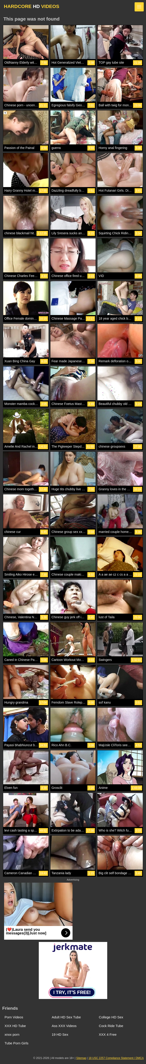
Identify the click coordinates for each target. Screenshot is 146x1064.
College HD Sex (111, 1017)
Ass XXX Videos (64, 1026)
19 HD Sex (60, 1034)
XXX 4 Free (108, 1034)
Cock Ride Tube (111, 1026)
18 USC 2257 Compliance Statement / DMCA (116, 1058)
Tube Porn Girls (16, 1043)
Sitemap (81, 1058)
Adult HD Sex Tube (66, 1017)
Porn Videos (14, 1017)
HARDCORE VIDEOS (31, 6)
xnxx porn (12, 1034)
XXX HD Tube (15, 1026)
